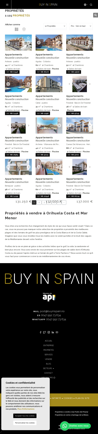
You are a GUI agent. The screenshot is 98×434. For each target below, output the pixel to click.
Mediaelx (25, 402)
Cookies (68, 398)
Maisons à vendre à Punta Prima (26, 429)
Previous (8, 43)
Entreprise (48, 345)
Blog (48, 364)
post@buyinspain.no (49, 311)
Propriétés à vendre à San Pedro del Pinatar (71, 412)
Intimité (56, 398)
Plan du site (82, 398)
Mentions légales (39, 398)
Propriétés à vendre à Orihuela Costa (26, 426)
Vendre (48, 359)
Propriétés (48, 350)
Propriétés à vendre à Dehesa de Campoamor (26, 412)
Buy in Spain (48, 4)
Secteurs (47, 368)
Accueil (48, 341)
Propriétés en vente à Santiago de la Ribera (71, 415)
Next (28, 43)
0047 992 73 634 (49, 315)
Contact (48, 373)
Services (49, 355)
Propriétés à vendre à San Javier (26, 415)
